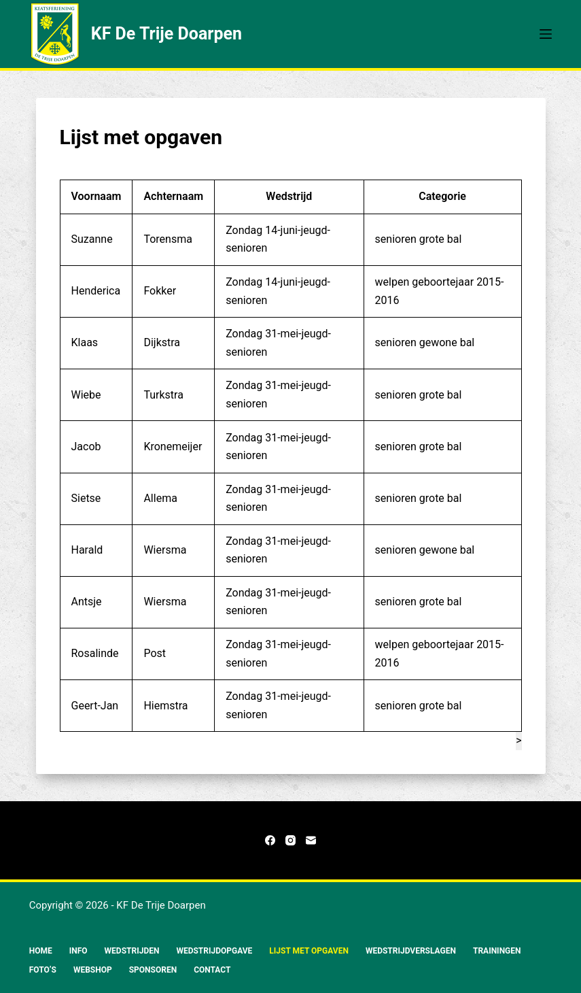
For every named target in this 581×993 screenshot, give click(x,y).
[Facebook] (270, 840)
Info (78, 951)
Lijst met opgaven (309, 951)
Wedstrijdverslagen (411, 951)
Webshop (92, 970)
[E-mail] (311, 840)
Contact (212, 970)
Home (40, 951)
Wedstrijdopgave (214, 951)
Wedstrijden (132, 951)
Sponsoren (153, 970)
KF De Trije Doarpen (166, 34)
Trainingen (497, 951)
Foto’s (42, 970)
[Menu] (546, 34)
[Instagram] (290, 840)
